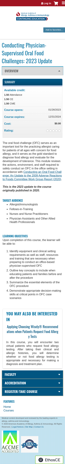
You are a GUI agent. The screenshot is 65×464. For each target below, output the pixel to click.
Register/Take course (21, 391)
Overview (11, 70)
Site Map (29, 427)
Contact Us (39, 427)
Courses (8, 410)
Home (7, 406)
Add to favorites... (54, 29)
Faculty (10, 374)
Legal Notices (18, 427)
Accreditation (15, 382)
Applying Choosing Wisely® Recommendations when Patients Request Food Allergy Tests (32, 331)
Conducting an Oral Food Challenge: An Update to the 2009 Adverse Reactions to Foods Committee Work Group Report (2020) (32, 175)
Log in (47, 3)
